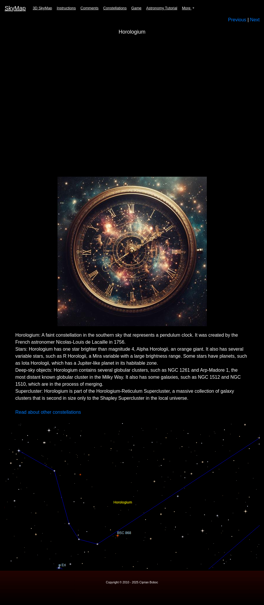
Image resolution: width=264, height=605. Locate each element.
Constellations (115, 8)
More (187, 8)
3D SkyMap (42, 8)
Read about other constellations (48, 412)
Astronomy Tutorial (161, 8)
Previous (237, 19)
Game (136, 8)
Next (255, 19)
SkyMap (15, 8)
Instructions (66, 8)
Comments (90, 8)
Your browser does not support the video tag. (132, 107)
